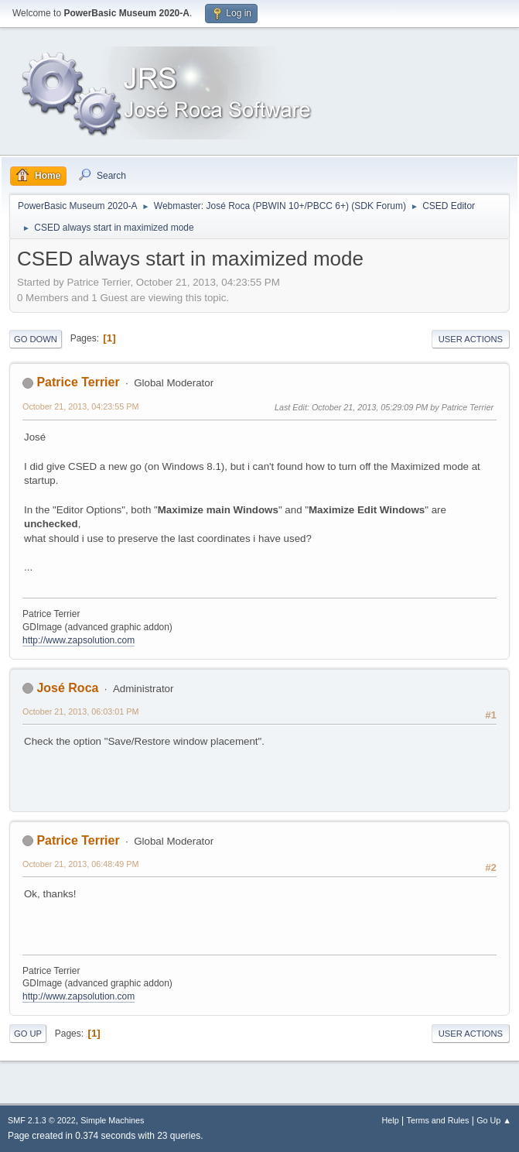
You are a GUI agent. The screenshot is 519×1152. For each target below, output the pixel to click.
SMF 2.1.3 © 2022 (42, 1120)
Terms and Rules (438, 1120)
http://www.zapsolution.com (78, 640)
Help (390, 1120)
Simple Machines (112, 1120)
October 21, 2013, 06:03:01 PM (80, 711)
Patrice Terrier (77, 382)
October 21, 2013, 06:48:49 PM (80, 864)
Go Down (35, 339)
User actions (471, 339)
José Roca (67, 687)
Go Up (28, 1033)
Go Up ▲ (493, 1120)
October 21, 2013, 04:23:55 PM (80, 406)
